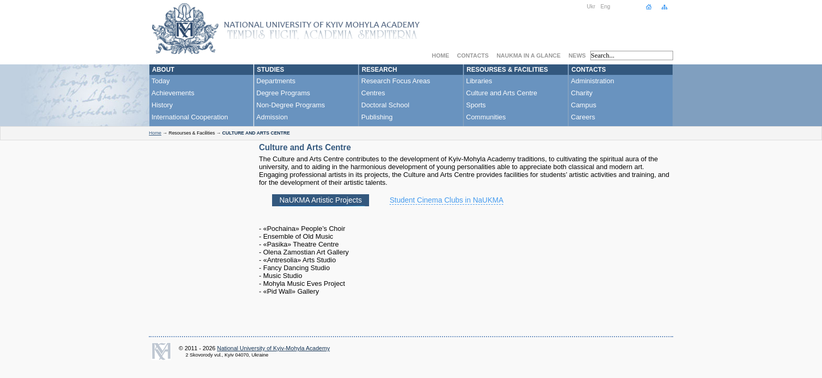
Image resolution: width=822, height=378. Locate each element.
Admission (272, 117)
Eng (606, 6)
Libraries (479, 81)
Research (379, 69)
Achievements (173, 93)
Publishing (377, 117)
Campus (583, 105)
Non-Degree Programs (290, 105)
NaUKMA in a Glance (528, 55)
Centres (373, 93)
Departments (275, 81)
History (162, 105)
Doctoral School (385, 105)
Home (440, 55)
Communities (486, 117)
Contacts (473, 55)
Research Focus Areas (395, 81)
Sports (476, 105)
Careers (583, 117)
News (577, 55)
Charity (581, 93)
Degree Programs (283, 93)
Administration (592, 81)
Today (161, 81)
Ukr (591, 6)
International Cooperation (190, 117)
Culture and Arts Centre (501, 93)
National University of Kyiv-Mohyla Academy (273, 348)
